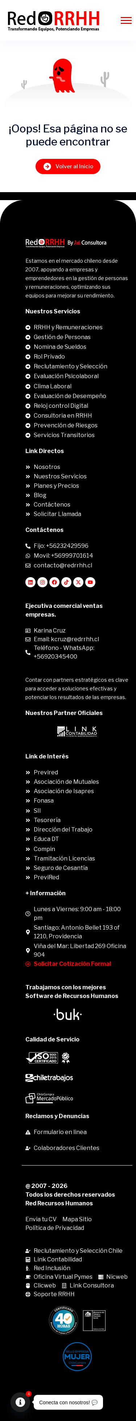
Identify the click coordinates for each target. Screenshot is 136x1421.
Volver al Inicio (68, 166)
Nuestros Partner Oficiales (64, 713)
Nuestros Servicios (52, 311)
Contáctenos (44, 529)
